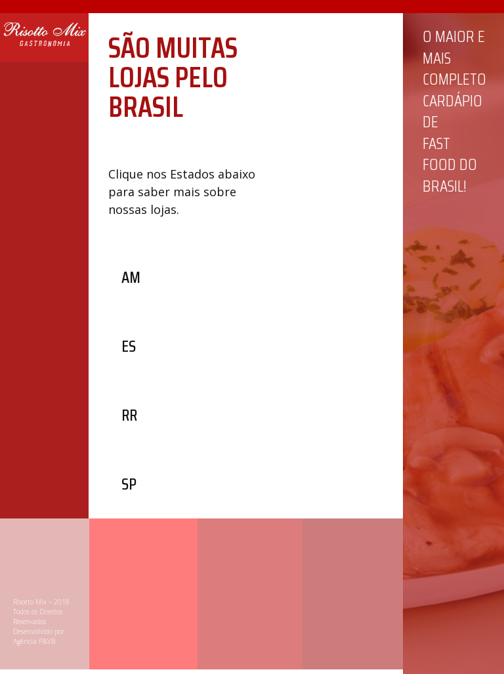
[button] (131, 277)
